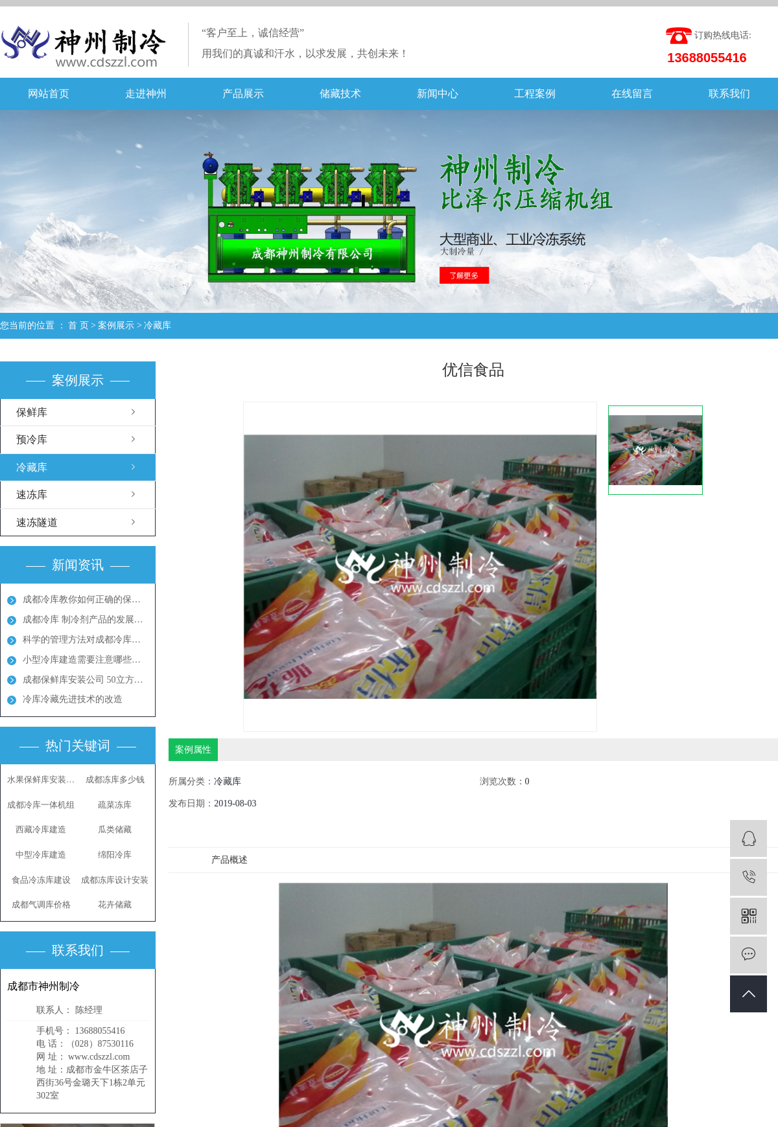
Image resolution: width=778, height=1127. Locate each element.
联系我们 (729, 93)
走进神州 (146, 93)
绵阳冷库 (115, 854)
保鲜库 (31, 412)
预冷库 (31, 439)
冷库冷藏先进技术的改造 (73, 699)
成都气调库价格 (41, 904)
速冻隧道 (37, 522)
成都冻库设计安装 (114, 880)
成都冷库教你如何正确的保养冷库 (85, 599)
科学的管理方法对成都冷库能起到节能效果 (85, 639)
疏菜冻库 (115, 805)
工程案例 (535, 93)
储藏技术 (340, 93)
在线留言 (632, 93)
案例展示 (116, 325)
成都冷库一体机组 (41, 805)
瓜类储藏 (115, 829)
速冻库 (31, 494)
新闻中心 (437, 93)
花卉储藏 (115, 904)
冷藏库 (157, 325)
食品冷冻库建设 (41, 880)
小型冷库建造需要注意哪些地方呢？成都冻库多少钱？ (85, 660)
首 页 (78, 325)
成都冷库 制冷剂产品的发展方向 (85, 619)
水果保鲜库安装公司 (41, 779)
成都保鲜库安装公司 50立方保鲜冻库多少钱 (85, 680)
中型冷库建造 (41, 854)
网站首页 (48, 93)
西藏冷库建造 (41, 829)
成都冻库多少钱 (115, 779)
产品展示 (243, 93)
